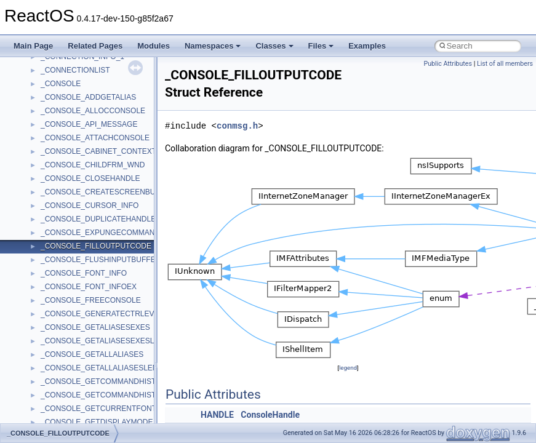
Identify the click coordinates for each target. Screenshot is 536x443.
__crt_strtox (60, 373)
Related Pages (95, 45)
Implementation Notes (57, 224)
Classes (274, 45)
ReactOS (26, 61)
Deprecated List (47, 278)
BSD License (42, 237)
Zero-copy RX (43, 170)
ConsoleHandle (270, 415)
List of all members (505, 64)
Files (321, 45)
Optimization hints (50, 210)
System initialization (53, 183)
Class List (47, 332)
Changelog (39, 88)
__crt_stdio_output (71, 359)
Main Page (33, 45)
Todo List (35, 264)
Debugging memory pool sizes (70, 142)
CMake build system (54, 115)
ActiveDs (55, 400)
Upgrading (38, 75)
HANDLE (217, 415)
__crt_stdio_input (69, 345)
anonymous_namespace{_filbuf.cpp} (100, 413)
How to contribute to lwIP (62, 102)
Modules (153, 45)
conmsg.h (237, 126)
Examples (367, 45)
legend (348, 367)
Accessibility (61, 386)
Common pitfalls (47, 129)
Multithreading (44, 197)
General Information (53, 251)
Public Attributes (447, 64)
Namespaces (213, 45)
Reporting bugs (46, 156)
